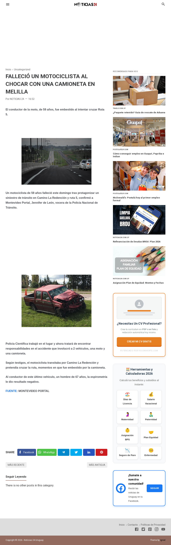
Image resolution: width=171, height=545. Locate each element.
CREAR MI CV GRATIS (139, 342)
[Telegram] (63, 452)
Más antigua (97, 464)
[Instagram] (156, 530)
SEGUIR (154, 488)
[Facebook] (26, 452)
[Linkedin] (89, 452)
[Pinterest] (101, 452)
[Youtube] (163, 530)
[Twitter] (47, 452)
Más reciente (16, 464)
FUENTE (11, 390)
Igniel (162, 540)
